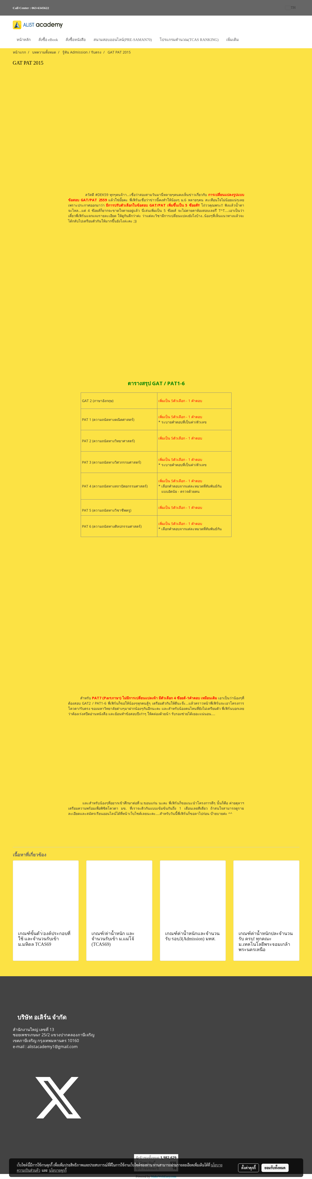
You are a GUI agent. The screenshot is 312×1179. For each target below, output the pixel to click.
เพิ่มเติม (232, 40)
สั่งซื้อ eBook (48, 40)
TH (290, 8)
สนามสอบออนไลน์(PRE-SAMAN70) (123, 40)
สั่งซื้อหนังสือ (76, 40)
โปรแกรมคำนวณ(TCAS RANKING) (189, 40)
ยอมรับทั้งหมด (275, 1167)
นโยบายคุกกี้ (58, 1170)
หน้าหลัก (24, 40)
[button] (247, 40)
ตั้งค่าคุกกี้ (248, 1167)
